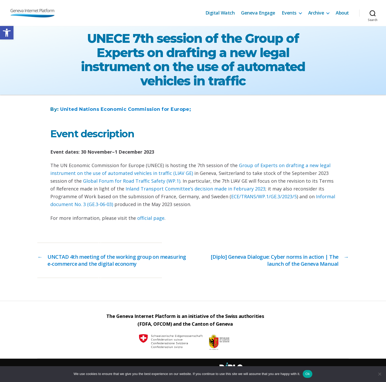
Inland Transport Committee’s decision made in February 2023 (195, 189)
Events (289, 13)
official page (150, 218)
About (342, 13)
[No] (379, 374)
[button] (6, 32)
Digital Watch (220, 13)
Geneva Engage (258, 13)
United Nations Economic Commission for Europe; (125, 109)
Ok (307, 374)
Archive (316, 13)
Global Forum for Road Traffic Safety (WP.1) (131, 181)
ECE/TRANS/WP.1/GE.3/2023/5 (264, 196)
